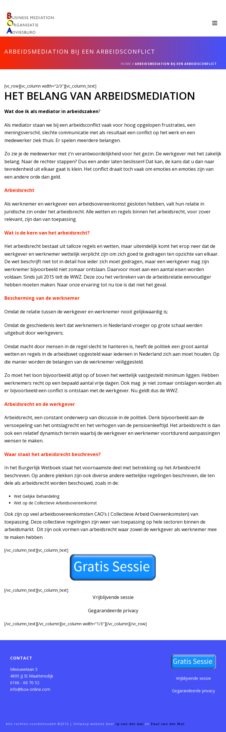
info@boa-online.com (30, 689)
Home (126, 64)
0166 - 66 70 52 (24, 682)
